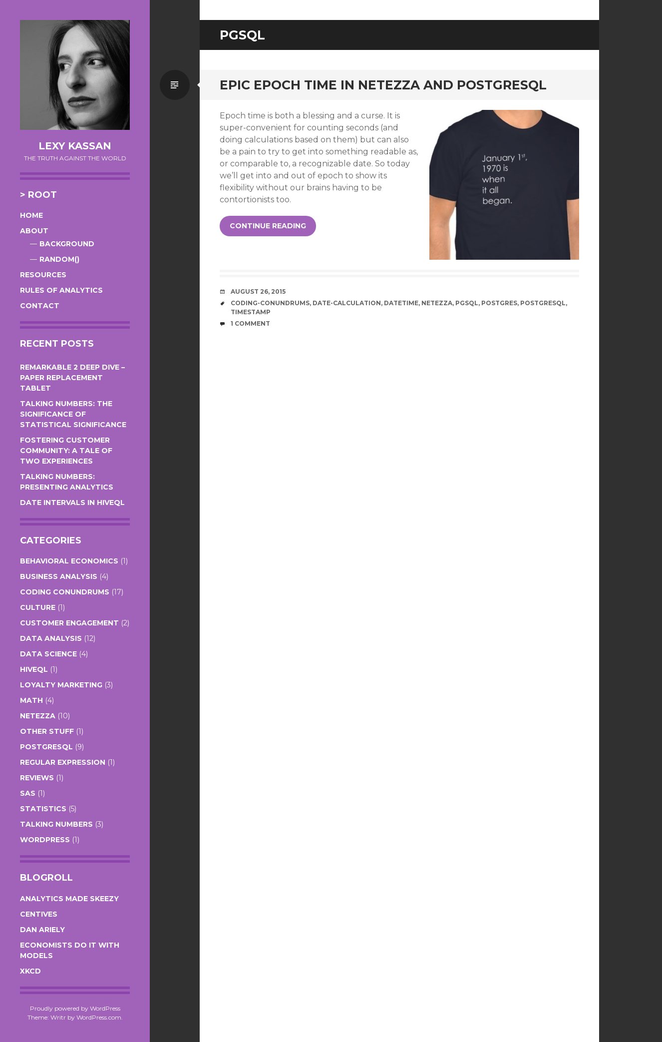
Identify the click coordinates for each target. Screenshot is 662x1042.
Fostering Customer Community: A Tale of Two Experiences (66, 451)
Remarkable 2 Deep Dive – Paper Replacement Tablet (72, 378)
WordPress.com (98, 1017)
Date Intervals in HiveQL (72, 502)
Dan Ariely (42, 929)
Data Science (48, 653)
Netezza (37, 715)
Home (31, 215)
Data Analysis (51, 638)
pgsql (466, 303)
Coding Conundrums (64, 591)
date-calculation (347, 303)
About (34, 230)
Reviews (37, 777)
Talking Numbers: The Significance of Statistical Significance (73, 414)
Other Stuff (47, 731)
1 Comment (250, 323)
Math (31, 700)
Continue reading (268, 225)
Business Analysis (58, 576)
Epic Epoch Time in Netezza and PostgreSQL (383, 84)
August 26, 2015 (258, 291)
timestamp (251, 312)
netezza (436, 303)
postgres (499, 303)
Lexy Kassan (74, 146)
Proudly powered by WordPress (75, 1008)
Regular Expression (62, 762)
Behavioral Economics (69, 560)
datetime (401, 303)
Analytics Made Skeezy (69, 898)
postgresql (543, 303)
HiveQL (34, 669)
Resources (43, 274)
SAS (27, 793)
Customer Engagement (69, 622)
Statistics (43, 808)
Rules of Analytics (61, 290)
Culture (37, 607)
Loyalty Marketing (61, 684)
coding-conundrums (270, 303)
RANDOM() (59, 259)
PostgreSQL (46, 746)
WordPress (45, 839)
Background (66, 243)
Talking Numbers (56, 824)
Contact (39, 305)
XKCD (30, 971)
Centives (38, 914)
